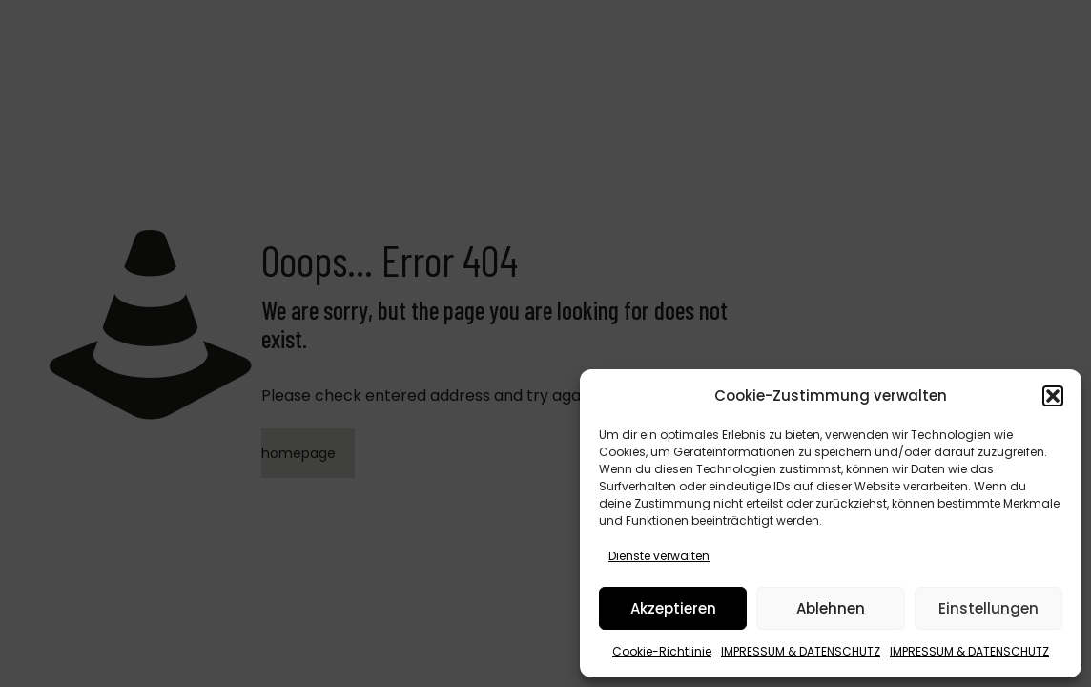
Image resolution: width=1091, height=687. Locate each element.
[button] (1052, 396)
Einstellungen (988, 608)
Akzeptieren (673, 608)
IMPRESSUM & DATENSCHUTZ (800, 651)
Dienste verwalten (659, 556)
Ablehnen (830, 608)
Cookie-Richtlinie (661, 651)
